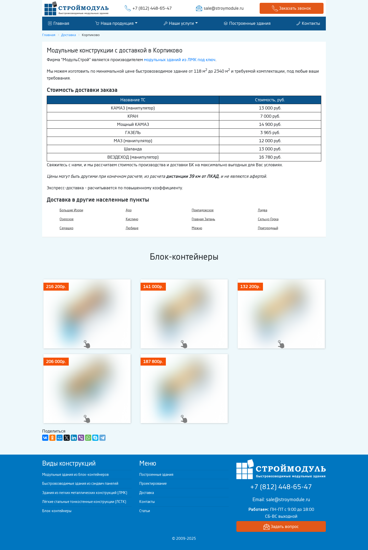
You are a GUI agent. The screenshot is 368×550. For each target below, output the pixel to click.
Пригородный (268, 228)
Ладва (262, 210)
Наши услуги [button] (179, 23)
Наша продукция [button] (114, 23)
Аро (129, 210)
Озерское (67, 219)
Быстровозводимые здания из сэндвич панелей (80, 483)
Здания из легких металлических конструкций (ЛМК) (84, 492)
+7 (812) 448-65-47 (152, 8)
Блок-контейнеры (57, 511)
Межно (197, 228)
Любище (132, 228)
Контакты (308, 23)
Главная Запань (203, 219)
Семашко (66, 228)
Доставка (146, 492)
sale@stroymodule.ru (224, 8)
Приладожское (203, 210)
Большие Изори (71, 210)
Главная (58, 23)
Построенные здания (247, 23)
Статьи (144, 511)
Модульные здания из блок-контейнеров (75, 474)
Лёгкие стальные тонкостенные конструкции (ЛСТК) (84, 501)
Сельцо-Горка (268, 219)
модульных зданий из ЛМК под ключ (179, 59)
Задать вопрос (281, 527)
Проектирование (153, 483)
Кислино (132, 219)
